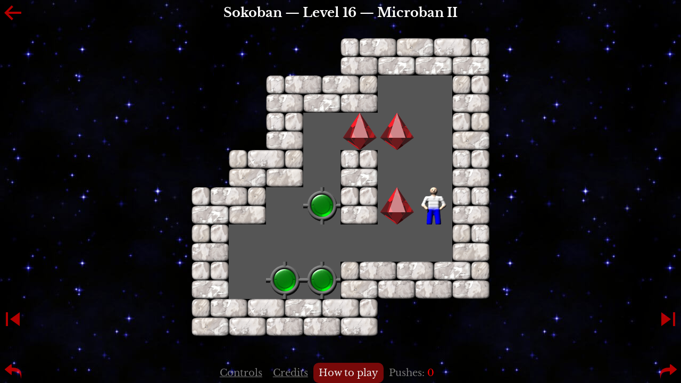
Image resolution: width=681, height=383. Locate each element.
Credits (290, 373)
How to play (348, 373)
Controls (241, 373)
